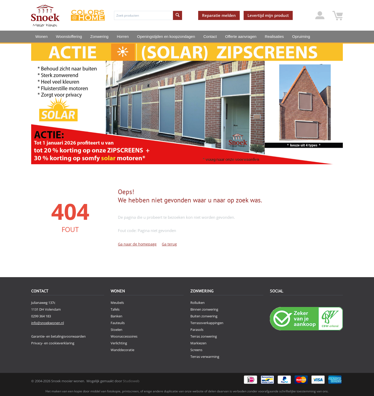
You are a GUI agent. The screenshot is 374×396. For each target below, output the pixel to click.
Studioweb (131, 381)
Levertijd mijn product (268, 15)
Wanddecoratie (122, 349)
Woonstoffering (69, 36)
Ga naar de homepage (137, 244)
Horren (123, 36)
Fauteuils (118, 322)
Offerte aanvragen (241, 36)
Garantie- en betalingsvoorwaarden (58, 336)
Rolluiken (197, 302)
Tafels (115, 309)
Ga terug (169, 244)
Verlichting (119, 343)
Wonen (41, 36)
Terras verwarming (204, 356)
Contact (210, 36)
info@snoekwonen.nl (47, 322)
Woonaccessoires (124, 336)
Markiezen (198, 343)
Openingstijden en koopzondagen (166, 36)
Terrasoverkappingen (206, 322)
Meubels (117, 302)
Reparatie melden (219, 15)
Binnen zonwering (204, 309)
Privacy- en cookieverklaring (52, 343)
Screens (196, 349)
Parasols (196, 329)
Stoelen (116, 329)
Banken (116, 316)
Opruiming (301, 36)
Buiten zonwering (203, 316)
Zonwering (99, 36)
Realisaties (274, 36)
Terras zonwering (203, 336)
